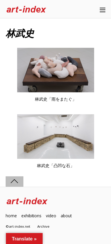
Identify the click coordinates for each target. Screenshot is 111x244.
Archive (43, 226)
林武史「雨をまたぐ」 (55, 99)
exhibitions (31, 215)
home (11, 215)
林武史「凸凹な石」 (55, 165)
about (66, 215)
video (51, 215)
